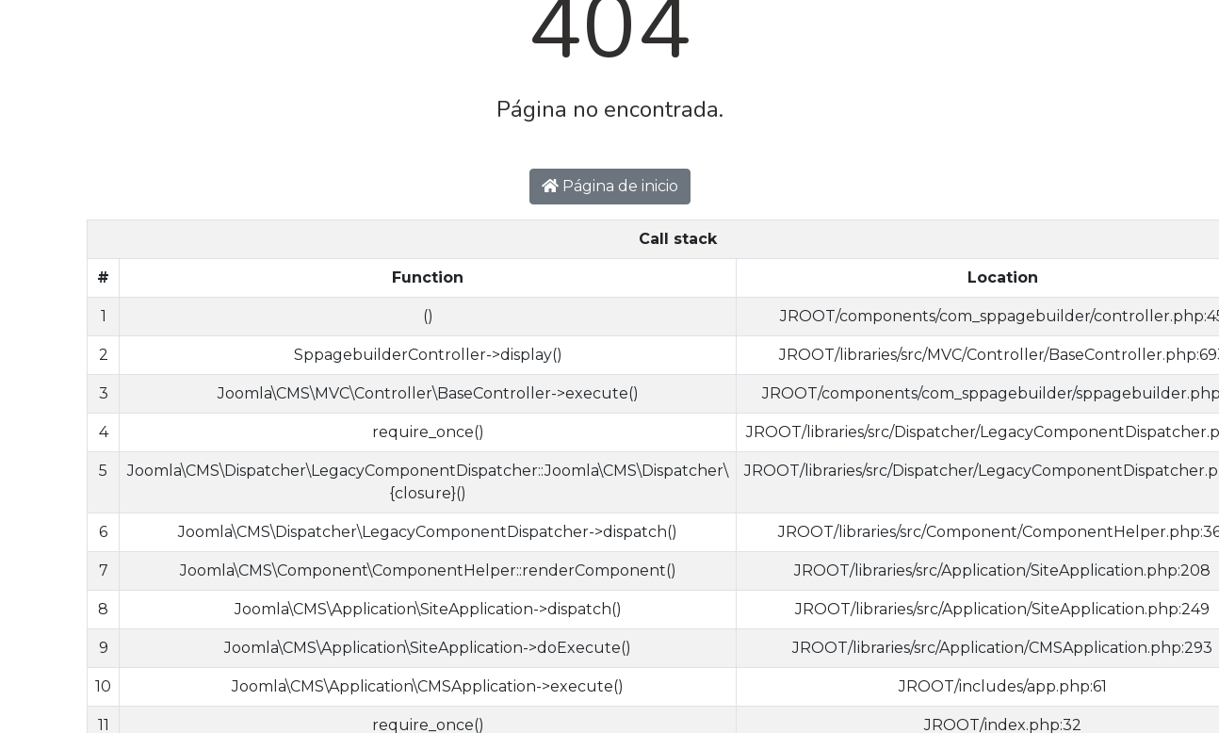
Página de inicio (610, 186)
